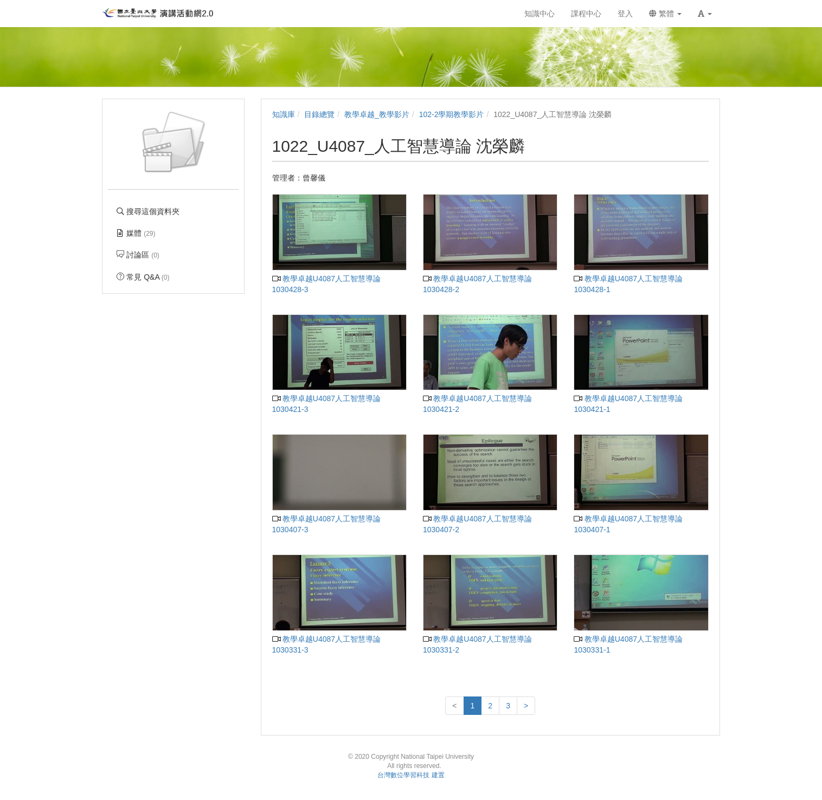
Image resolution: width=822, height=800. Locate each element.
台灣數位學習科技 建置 (410, 775)
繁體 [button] (665, 13)
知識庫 (283, 114)
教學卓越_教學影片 (376, 114)
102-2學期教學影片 (451, 114)
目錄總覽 (319, 114)
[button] (705, 13)
